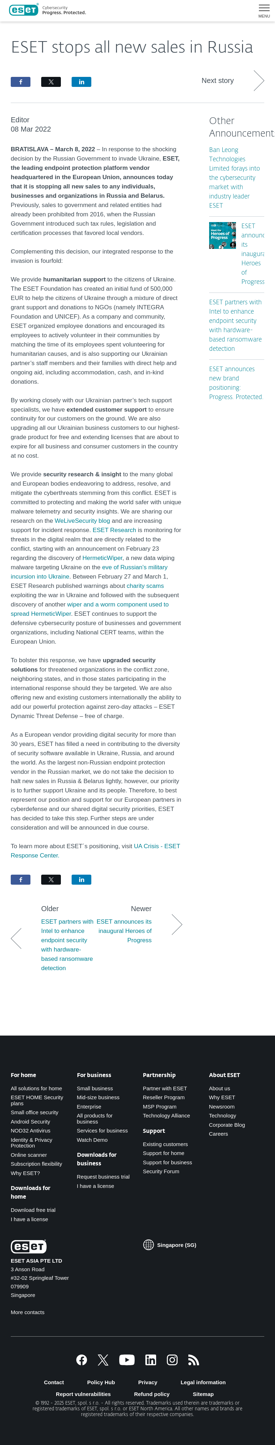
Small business (95, 1088)
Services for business (102, 1130)
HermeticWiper (102, 558)
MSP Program (160, 1107)
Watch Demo (92, 1140)
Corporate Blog (227, 1125)
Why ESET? (25, 1173)
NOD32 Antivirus (30, 1130)
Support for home (163, 1153)
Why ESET (222, 1097)
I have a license (29, 1219)
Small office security (34, 1112)
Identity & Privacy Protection (31, 1143)
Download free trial (33, 1210)
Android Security (30, 1122)
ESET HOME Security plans (37, 1100)
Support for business (167, 1162)
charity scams (145, 586)
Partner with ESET (165, 1088)
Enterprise (89, 1107)
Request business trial (103, 1177)
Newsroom (222, 1107)
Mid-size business (98, 1097)
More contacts (27, 1312)
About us (219, 1088)
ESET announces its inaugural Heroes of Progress (256, 254)
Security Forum (161, 1171)
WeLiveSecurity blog (82, 520)
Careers (218, 1134)
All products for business (95, 1118)
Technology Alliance (166, 1115)
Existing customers (165, 1144)
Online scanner (29, 1155)
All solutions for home (36, 1088)
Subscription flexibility (36, 1164)
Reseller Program (164, 1097)
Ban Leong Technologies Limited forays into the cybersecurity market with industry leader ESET (234, 178)
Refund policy (151, 1394)
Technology (222, 1115)
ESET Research (114, 530)
